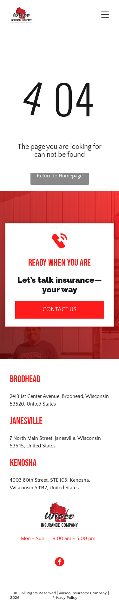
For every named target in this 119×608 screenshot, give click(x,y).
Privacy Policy (64, 597)
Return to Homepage (60, 176)
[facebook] (59, 562)
